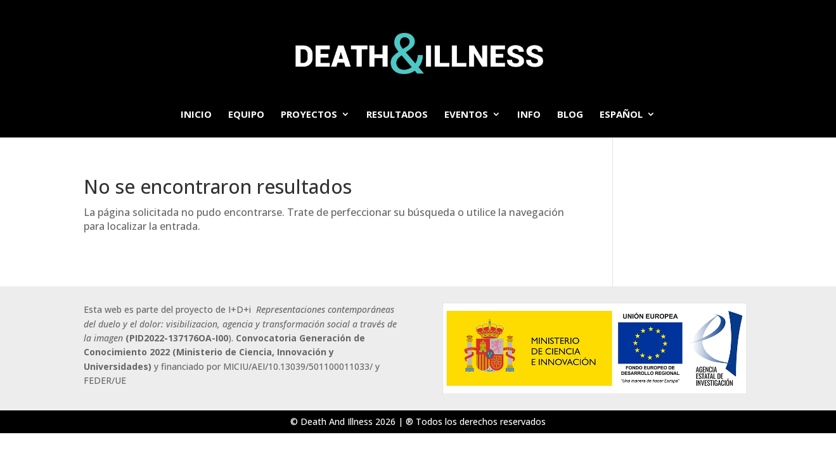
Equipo (246, 115)
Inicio (196, 115)
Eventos (466, 115)
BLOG (570, 115)
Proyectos (309, 115)
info (529, 115)
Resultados (397, 115)
